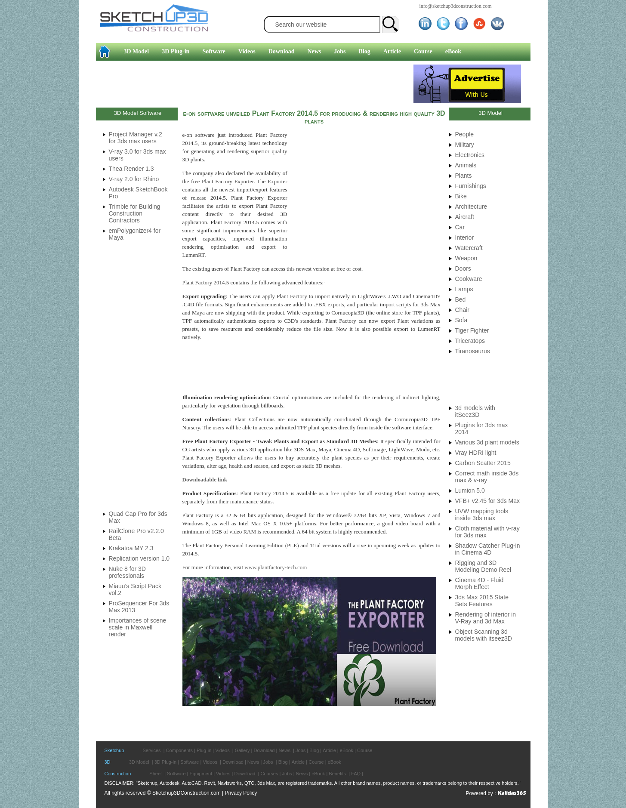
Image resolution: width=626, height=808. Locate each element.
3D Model (136, 51)
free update (343, 493)
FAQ (356, 773)
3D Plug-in (175, 51)
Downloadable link (204, 479)
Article (392, 51)
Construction (118, 773)
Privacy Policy (241, 793)
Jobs (339, 51)
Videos (247, 51)
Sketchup (114, 750)
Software (213, 51)
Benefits (337, 773)
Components (179, 750)
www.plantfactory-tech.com (275, 567)
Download (281, 51)
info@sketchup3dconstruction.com (455, 6)
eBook (453, 51)
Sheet (155, 773)
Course (423, 51)
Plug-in (204, 750)
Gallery (242, 750)
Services (151, 750)
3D (108, 762)
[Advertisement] (254, 84)
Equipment (201, 773)
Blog (364, 51)
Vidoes (223, 773)
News (314, 51)
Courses (269, 773)
